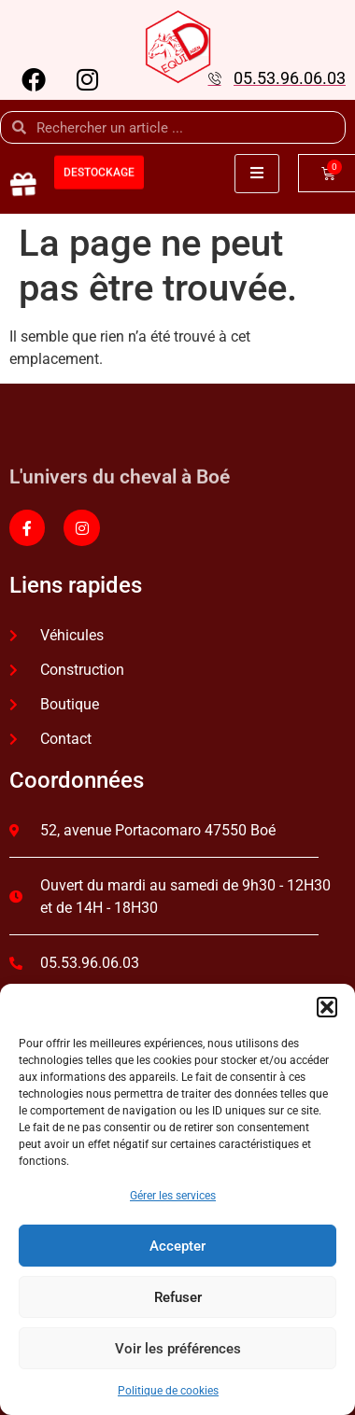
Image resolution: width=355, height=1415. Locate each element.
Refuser (178, 1297)
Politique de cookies (168, 1390)
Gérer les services (173, 1195)
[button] (327, 1007)
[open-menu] (256, 173)
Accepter (177, 1246)
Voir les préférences (178, 1348)
